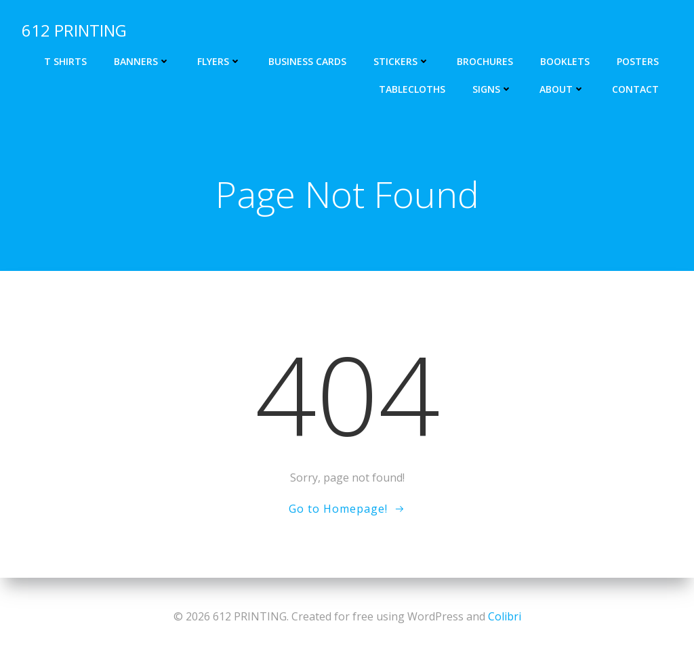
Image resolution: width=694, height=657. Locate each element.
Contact (635, 89)
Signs (492, 89)
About (562, 89)
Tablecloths (412, 89)
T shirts (65, 61)
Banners (142, 61)
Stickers (401, 61)
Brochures (485, 61)
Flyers (219, 61)
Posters (638, 61)
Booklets (565, 61)
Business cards (307, 61)
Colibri (504, 616)
